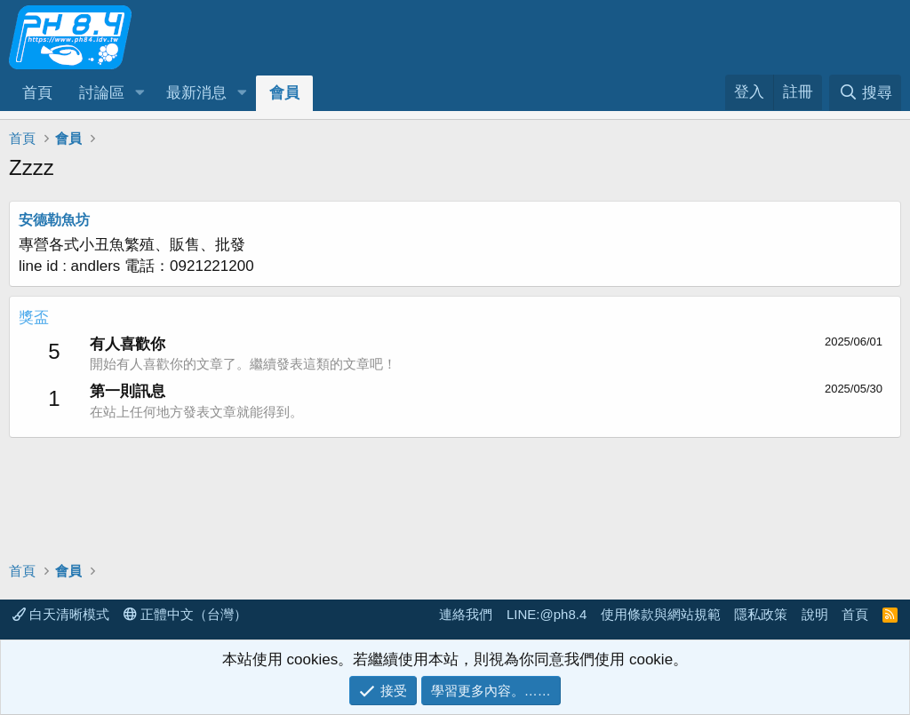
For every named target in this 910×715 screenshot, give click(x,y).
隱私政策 (760, 614)
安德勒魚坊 (54, 219)
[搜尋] (865, 93)
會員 (284, 92)
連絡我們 (465, 614)
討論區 (101, 92)
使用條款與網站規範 (661, 614)
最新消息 (196, 92)
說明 (815, 614)
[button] (139, 93)
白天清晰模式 (60, 614)
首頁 (37, 92)
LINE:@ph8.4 (547, 614)
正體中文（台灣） (185, 614)
